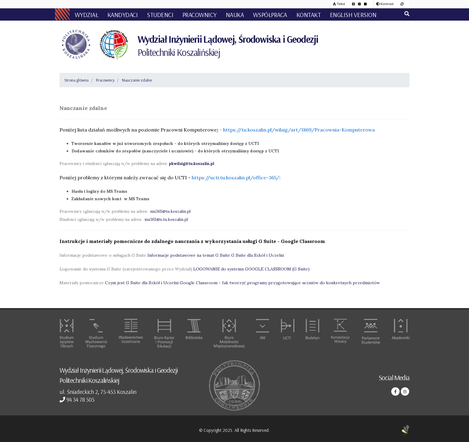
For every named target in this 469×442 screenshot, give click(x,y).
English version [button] (353, 15)
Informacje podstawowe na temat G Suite (188, 255)
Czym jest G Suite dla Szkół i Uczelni (142, 282)
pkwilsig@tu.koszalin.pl (191, 163)
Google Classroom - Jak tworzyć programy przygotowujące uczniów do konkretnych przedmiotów (280, 282)
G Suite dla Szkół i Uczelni (257, 255)
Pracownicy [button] (199, 15)
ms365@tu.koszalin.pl (170, 211)
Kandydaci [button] (122, 15)
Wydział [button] (86, 15)
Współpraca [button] (270, 15)
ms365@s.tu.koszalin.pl (166, 219)
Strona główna (76, 80)
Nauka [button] (235, 15)
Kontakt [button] (308, 15)
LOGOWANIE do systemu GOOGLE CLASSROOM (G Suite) (251, 269)
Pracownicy (105, 80)
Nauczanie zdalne (137, 80)
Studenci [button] (160, 15)
